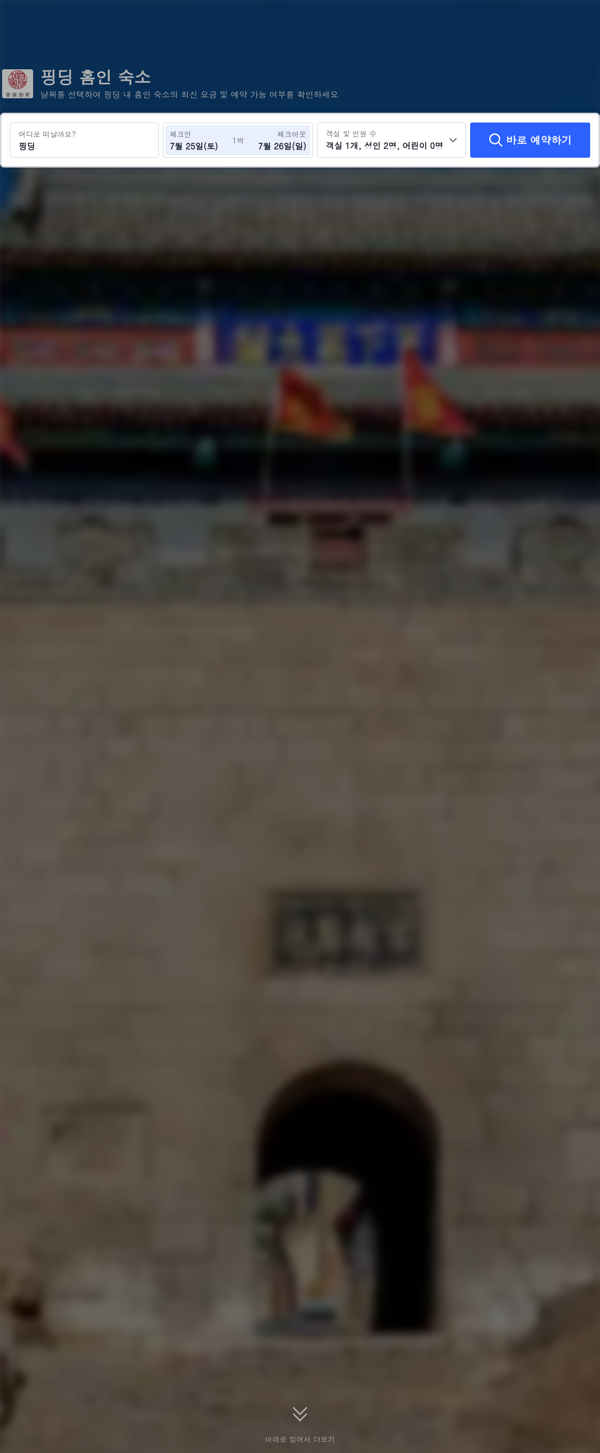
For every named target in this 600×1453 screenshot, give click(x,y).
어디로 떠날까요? (47, 134)
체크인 (180, 134)
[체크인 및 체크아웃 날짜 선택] (200, 140)
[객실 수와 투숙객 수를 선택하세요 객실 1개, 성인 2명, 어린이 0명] (392, 140)
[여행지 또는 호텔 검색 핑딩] (84, 140)
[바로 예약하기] (530, 140)
